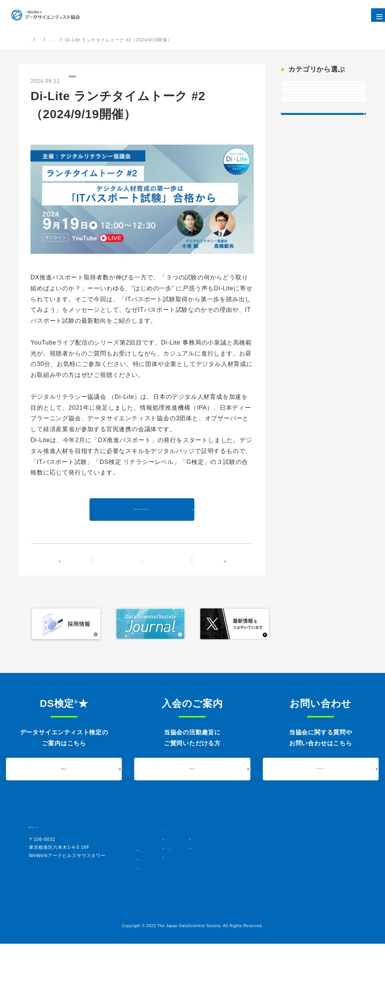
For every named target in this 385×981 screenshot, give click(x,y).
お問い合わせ (292, 912)
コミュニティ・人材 (215, 899)
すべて (294, 91)
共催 (291, 110)
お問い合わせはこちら (320, 793)
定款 (145, 905)
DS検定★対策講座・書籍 (229, 878)
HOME (36, 39)
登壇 (291, 210)
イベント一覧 (147, 582)
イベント (61, 40)
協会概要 (150, 881)
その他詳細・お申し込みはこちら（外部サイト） (142, 524)
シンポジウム (300, 862)
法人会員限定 (303, 130)
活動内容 (287, 853)
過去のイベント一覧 (311, 260)
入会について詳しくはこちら (192, 793)
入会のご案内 (292, 890)
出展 (291, 149)
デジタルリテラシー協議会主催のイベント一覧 (129, 40)
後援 (291, 230)
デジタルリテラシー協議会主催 (107, 80)
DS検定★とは (218, 869)
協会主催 (297, 169)
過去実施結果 (216, 887)
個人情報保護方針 (297, 923)
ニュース (287, 901)
